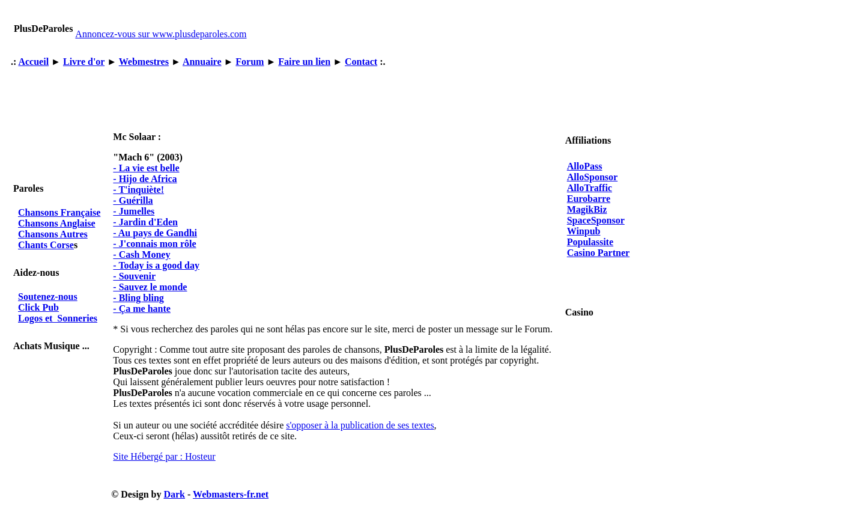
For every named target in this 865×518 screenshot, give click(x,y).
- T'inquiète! (138, 189)
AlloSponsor (592, 177)
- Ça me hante (142, 308)
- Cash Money (141, 254)
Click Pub (38, 307)
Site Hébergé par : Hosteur (164, 456)
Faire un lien (304, 61)
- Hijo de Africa (145, 179)
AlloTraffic (589, 188)
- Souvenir (134, 276)
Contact (361, 61)
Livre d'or (84, 61)
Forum (249, 61)
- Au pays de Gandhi (155, 233)
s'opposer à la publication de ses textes (360, 425)
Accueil (33, 61)
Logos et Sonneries (57, 318)
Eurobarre (588, 198)
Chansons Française (59, 212)
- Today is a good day (156, 265)
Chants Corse (46, 245)
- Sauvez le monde (150, 287)
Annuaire (202, 61)
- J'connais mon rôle (154, 244)
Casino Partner (598, 253)
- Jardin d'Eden (145, 222)
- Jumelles (133, 211)
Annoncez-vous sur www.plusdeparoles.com (160, 34)
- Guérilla (133, 200)
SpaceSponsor (596, 220)
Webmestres (144, 61)
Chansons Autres (53, 234)
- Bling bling (138, 298)
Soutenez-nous (47, 296)
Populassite (590, 242)
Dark (174, 494)
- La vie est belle (146, 168)
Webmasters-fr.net (231, 494)
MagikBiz (587, 209)
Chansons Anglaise (57, 223)
